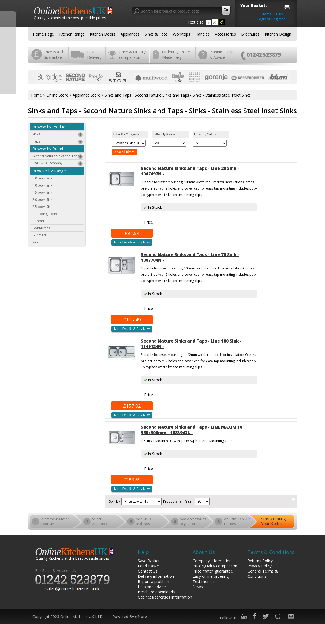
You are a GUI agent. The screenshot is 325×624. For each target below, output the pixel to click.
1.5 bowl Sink (42, 192)
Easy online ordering (211, 576)
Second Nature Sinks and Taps (57, 157)
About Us (204, 552)
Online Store (57, 95)
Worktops (181, 34)
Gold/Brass (41, 228)
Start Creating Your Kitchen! (273, 521)
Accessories (225, 34)
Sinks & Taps (156, 34)
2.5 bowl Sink (42, 206)
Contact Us (148, 571)
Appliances (130, 34)
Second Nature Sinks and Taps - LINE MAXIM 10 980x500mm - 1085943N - (191, 429)
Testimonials (204, 581)
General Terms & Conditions (262, 573)
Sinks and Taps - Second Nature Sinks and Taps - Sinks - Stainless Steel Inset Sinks (178, 95)
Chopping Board (45, 213)
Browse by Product (49, 126)
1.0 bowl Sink (42, 178)
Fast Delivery (94, 54)
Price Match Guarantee (53, 54)
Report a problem (153, 581)
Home (36, 95)
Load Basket (149, 565)
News (198, 586)
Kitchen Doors (102, 34)
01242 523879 (264, 54)
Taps (57, 142)
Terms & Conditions (271, 552)
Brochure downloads (156, 591)
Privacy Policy (259, 565)
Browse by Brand (47, 148)
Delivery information (156, 576)
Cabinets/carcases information (165, 597)
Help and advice (152, 586)
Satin (36, 242)
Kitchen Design (278, 34)
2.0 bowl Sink (42, 199)
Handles (202, 34)
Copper (38, 221)
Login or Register (271, 18)
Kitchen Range (72, 34)
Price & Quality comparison (132, 54)
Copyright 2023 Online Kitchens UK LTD (67, 616)
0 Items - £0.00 (271, 13)
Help (143, 552)
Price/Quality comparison (215, 565)
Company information (212, 560)
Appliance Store (86, 95)
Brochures (250, 34)
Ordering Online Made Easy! (176, 54)
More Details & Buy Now (132, 242)
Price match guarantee (213, 571)
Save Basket (149, 560)
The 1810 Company (57, 164)
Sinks (57, 135)
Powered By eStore (129, 616)
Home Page (43, 34)
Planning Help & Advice (221, 54)
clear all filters (124, 152)
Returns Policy (260, 560)
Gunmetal (39, 235)
